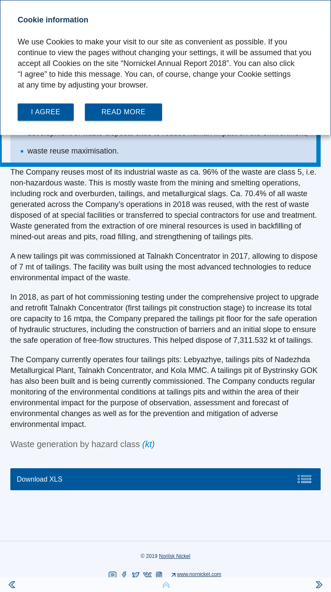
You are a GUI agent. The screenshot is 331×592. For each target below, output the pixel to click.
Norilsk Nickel (174, 556)
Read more (123, 112)
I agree (45, 112)
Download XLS (39, 479)
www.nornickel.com (199, 574)
